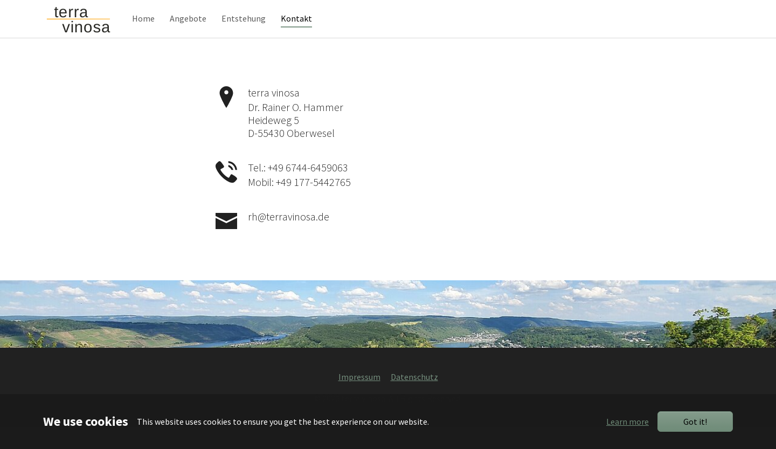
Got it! (695, 421)
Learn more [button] (627, 421)
